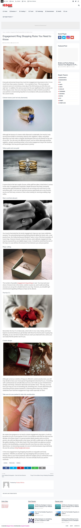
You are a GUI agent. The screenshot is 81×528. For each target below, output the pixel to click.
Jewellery (8, 32)
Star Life (61, 89)
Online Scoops (5, 506)
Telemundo (62, 91)
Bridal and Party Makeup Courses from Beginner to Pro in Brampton (67, 64)
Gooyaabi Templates (25, 525)
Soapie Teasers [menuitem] (7, 16)
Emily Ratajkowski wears (22, 448)
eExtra (61, 96)
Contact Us (76, 525)
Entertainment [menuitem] (49, 11)
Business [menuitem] (13, 11)
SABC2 (60, 86)
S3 (59, 82)
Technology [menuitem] (39, 11)
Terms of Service (31, 1)
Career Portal (5, 507)
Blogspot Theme (10, 525)
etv (60, 98)
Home (6, 1)
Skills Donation (5, 505)
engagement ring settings (25, 283)
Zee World (62, 93)
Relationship (12, 462)
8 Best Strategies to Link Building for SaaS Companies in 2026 (43, 519)
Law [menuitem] (65, 11)
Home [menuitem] (5, 11)
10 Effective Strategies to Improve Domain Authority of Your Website (43, 505)
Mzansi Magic (62, 77)
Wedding (18, 462)
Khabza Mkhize (7, 42)
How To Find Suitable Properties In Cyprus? (43, 512)
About (12, 1)
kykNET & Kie (62, 102)
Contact (17, 1)
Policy (24, 1)
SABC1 (60, 84)
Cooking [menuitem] (22, 11)
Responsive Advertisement (40, 25)
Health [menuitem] (58, 11)
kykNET (61, 100)
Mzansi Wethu (63, 79)
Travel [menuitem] (30, 11)
